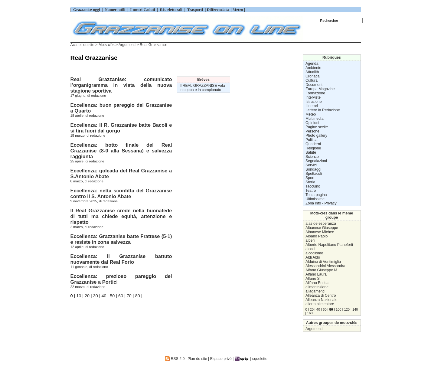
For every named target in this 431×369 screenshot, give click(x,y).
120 (347, 309)
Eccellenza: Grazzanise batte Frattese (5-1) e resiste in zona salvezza (121, 239)
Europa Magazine (320, 89)
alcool (310, 249)
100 (338, 309)
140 (355, 309)
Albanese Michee (319, 232)
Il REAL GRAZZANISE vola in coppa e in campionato (202, 87)
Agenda (311, 63)
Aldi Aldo (312, 257)
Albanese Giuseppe (321, 228)
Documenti (314, 85)
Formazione (315, 93)
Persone (312, 131)
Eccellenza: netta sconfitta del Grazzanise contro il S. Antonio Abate (121, 193)
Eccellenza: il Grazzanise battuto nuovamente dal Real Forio (121, 259)
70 (129, 295)
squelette (259, 359)
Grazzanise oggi (86, 9)
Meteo (310, 114)
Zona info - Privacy (321, 203)
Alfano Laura (316, 274)
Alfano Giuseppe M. (321, 270)
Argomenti (313, 329)
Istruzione (313, 102)
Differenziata (218, 9)
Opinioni (312, 123)
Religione (313, 148)
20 (87, 295)
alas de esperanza (320, 223)
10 (78, 295)
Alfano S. (313, 278)
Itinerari (311, 106)
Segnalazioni (316, 161)
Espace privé (221, 359)
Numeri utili (115, 9)
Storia (310, 182)
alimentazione (316, 287)
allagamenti (315, 291)
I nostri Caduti (142, 9)
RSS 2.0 (174, 359)
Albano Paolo (316, 236)
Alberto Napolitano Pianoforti (329, 245)
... (144, 295)
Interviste (313, 97)
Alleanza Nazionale (321, 300)
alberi (310, 240)
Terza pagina (316, 195)
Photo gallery (316, 135)
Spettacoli (313, 173)
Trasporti (195, 9)
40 (104, 295)
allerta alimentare (319, 304)
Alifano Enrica (316, 283)
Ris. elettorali (171, 9)
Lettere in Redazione (322, 110)
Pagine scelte (316, 127)
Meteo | (238, 9)
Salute (310, 152)
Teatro (310, 190)
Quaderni (313, 144)
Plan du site (197, 359)
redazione (98, 95)
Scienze (312, 157)
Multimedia (314, 118)
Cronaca (312, 76)
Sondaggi (313, 169)
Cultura (311, 80)
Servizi (311, 165)
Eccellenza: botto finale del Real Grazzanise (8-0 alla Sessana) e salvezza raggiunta (121, 150)
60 (120, 295)
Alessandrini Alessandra (325, 266)
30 (95, 295)
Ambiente (313, 68)
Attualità (312, 72)
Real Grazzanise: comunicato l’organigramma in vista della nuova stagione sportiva (121, 85)
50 (112, 295)
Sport (309, 178)
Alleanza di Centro (320, 295)
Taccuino (312, 186)
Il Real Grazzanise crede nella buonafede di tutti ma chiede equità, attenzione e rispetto (121, 216)
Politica (311, 140)
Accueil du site (82, 45)
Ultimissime (315, 199)
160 (309, 313)
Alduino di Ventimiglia (323, 262)
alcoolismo (314, 253)
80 (137, 295)
